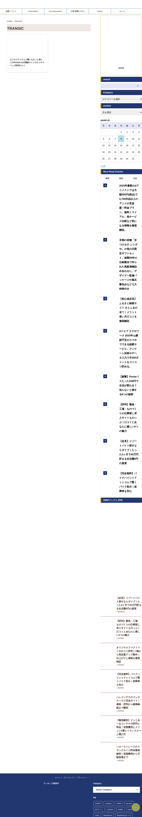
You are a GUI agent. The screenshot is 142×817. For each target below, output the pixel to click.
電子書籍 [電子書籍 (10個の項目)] (122, 760)
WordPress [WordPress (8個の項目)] (107, 701)
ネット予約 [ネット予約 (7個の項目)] (99, 719)
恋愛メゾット (11, 11)
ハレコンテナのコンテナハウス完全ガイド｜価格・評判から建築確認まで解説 (129, 597)
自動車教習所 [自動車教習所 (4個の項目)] (114, 748)
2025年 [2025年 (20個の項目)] (98, 689)
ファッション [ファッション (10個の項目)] (114, 719)
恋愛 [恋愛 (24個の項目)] (122, 736)
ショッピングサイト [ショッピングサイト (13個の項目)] (122, 713)
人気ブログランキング (53, 767)
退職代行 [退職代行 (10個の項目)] (131, 754)
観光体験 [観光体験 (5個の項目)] (127, 748)
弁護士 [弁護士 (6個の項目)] (113, 736)
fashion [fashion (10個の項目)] (110, 695)
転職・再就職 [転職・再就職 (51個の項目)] (118, 754)
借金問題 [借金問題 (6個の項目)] (129, 724)
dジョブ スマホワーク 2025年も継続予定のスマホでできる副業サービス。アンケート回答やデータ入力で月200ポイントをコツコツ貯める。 (129, 299)
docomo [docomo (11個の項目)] (129, 689)
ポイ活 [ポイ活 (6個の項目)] (126, 719)
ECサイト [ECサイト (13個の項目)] (99, 695)
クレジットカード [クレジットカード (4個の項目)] (102, 713)
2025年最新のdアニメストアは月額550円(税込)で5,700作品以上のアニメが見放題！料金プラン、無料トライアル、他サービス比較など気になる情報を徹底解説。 (128, 200)
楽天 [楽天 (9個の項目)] (105, 742)
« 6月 (103, 166)
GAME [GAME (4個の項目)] (120, 695)
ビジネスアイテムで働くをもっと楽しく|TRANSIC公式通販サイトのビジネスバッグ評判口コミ (27, 62)
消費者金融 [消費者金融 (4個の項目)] (99, 748)
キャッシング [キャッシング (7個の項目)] (127, 707)
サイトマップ (68, 663)
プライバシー (82, 663)
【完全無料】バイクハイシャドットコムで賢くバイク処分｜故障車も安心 (129, 578)
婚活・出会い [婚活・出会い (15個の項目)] (100, 736)
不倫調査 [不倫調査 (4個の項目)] (117, 724)
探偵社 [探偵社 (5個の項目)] (131, 736)
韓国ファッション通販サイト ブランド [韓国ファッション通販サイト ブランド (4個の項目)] (110, 772)
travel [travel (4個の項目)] (130, 695)
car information (55, 11)
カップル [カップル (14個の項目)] (114, 707)
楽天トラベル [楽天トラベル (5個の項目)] (116, 742)
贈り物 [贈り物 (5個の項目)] (97, 754)
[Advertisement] (121, 489)
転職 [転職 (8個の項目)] (107, 754)
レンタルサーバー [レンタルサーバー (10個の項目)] (102, 724)
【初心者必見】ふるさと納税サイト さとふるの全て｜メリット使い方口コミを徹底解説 (129, 271)
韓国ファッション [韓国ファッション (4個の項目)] (102, 766)
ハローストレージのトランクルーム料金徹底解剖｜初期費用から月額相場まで (129, 638)
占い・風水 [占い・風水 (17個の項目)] (107, 730)
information (33, 11)
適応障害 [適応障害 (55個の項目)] (110, 760)
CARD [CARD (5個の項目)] (118, 689)
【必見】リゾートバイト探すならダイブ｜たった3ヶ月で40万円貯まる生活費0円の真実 (128, 376)
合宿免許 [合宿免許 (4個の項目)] (120, 730)
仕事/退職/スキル (77, 11)
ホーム (122, 11)
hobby (99, 11)
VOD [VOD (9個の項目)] (97, 701)
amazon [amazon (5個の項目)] (108, 689)
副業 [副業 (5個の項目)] (97, 730)
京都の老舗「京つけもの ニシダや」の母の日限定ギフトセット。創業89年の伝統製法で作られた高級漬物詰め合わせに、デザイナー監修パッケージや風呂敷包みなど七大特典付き (129, 239)
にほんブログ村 (51, 706)
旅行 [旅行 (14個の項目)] (97, 742)
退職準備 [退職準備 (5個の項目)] (98, 760)
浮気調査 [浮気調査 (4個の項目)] (130, 742)
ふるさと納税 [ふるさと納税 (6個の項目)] (100, 707)
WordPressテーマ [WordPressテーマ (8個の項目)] (124, 701)
